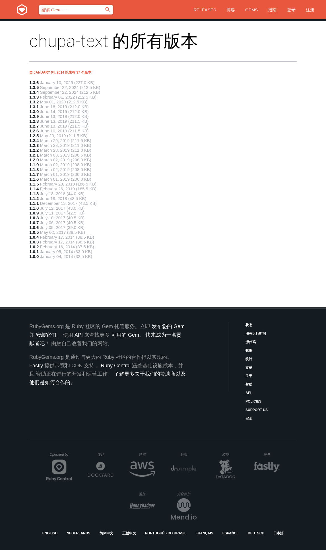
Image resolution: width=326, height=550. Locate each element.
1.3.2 (34, 101)
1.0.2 (34, 246)
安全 (248, 418)
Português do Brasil (165, 533)
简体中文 (106, 533)
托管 (146, 454)
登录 (291, 9)
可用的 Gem (125, 335)
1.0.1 (34, 251)
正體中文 (129, 533)
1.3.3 (34, 97)
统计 (248, 359)
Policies (253, 401)
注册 (310, 9)
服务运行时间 (255, 334)
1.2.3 (34, 145)
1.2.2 (34, 150)
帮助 (248, 384)
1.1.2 (34, 198)
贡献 (248, 368)
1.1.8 (34, 169)
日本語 (278, 533)
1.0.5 (34, 232)
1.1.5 (34, 184)
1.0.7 (34, 222)
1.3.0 (34, 111)
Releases (204, 9)
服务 (271, 454)
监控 (230, 454)
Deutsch (256, 533)
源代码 (250, 342)
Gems (251, 9)
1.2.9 (34, 116)
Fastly (36, 365)
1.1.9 (34, 164)
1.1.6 (34, 179)
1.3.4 (34, 92)
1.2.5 (34, 135)
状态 (248, 325)
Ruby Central (116, 365)
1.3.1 (34, 106)
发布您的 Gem (168, 326)
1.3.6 (34, 82)
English (49, 533)
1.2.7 (34, 126)
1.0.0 (34, 256)
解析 (188, 454)
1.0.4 (34, 237)
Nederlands (78, 533)
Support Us (256, 410)
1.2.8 (34, 121)
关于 (248, 376)
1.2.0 (34, 159)
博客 (230, 9)
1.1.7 (34, 174)
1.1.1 (34, 203)
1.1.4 (34, 188)
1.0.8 (34, 217)
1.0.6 (34, 227)
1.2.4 (34, 140)
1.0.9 (34, 213)
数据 (248, 351)
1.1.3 (34, 193)
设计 (105, 454)
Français (204, 533)
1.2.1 (34, 155)
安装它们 (46, 335)
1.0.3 (34, 241)
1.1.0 (34, 208)
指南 (272, 9)
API (248, 393)
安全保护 (187, 494)
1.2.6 (34, 130)
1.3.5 (34, 87)
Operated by (61, 457)
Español (230, 533)
